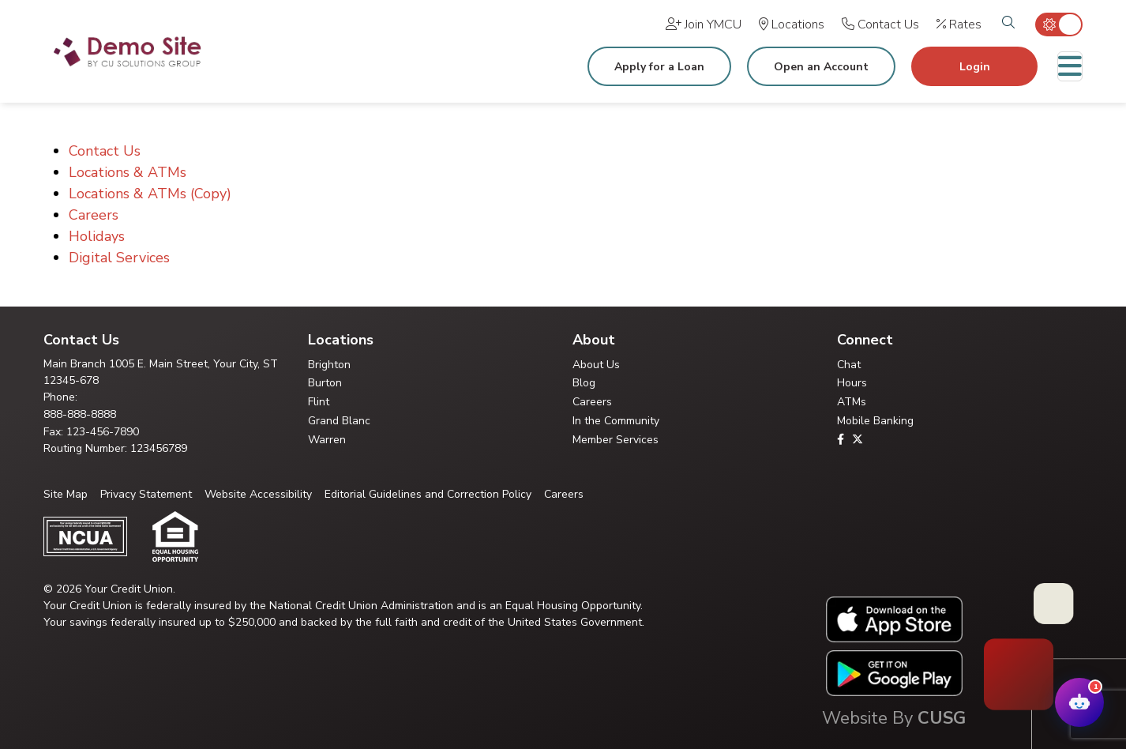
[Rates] (958, 24)
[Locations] (791, 24)
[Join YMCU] (703, 24)
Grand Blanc (339, 420)
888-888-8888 (79, 414)
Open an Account (821, 66)
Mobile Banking (875, 420)
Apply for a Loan (659, 66)
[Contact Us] (880, 24)
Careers (93, 214)
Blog (583, 382)
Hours (852, 382)
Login (974, 66)
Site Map (65, 494)
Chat (849, 364)
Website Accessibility (258, 494)
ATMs (851, 401)
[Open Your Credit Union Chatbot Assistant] (1079, 702)
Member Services (615, 439)
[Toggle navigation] (1070, 66)
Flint (318, 401)
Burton (325, 382)
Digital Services (119, 257)
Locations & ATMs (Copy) (150, 193)
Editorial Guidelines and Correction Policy (428, 494)
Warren (327, 439)
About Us (596, 364)
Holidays (97, 236)
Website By (894, 718)
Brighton (329, 364)
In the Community (615, 420)
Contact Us (105, 150)
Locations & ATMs (127, 172)
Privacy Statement (146, 494)
